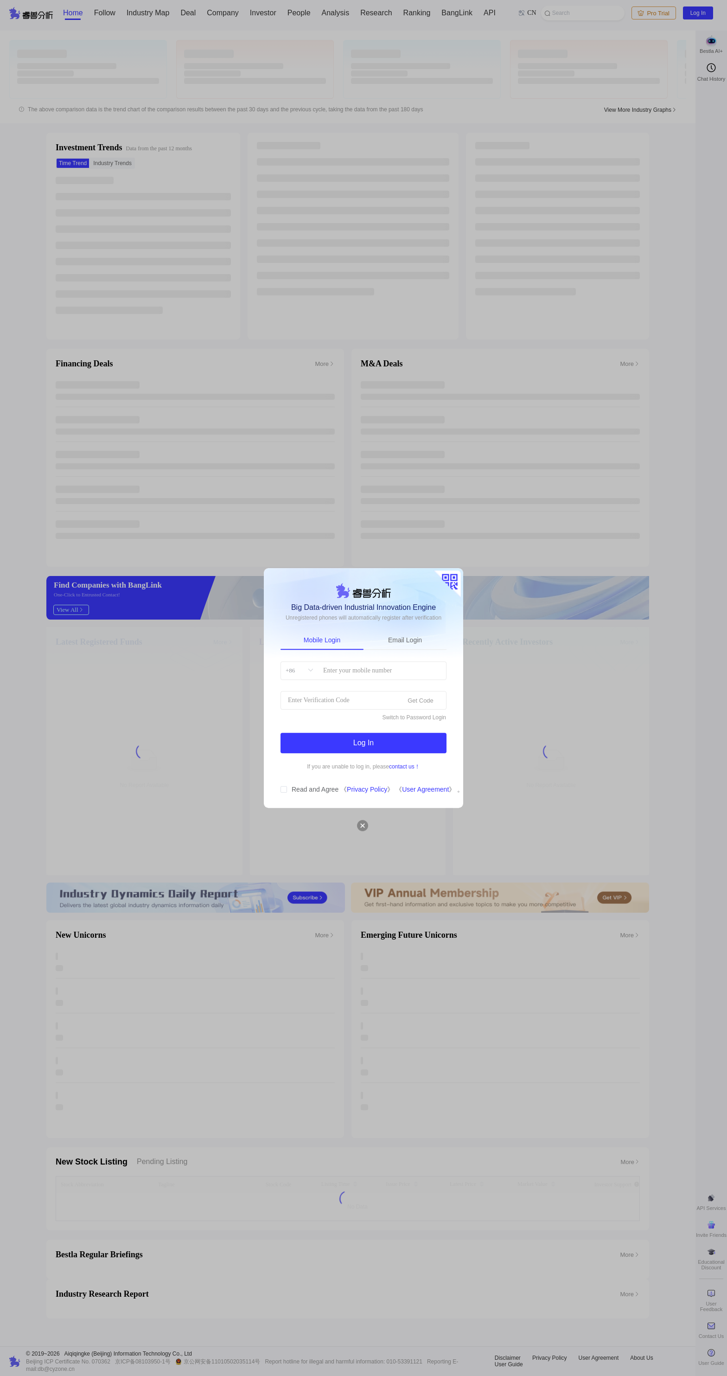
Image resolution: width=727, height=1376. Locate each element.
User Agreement (425, 789)
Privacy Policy (367, 789)
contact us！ (404, 766)
